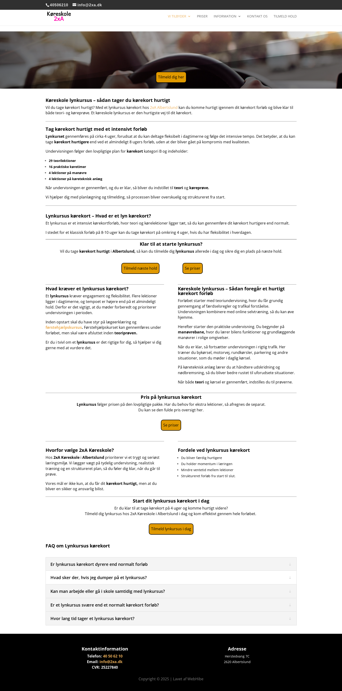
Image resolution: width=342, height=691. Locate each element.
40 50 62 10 (113, 656)
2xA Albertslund (164, 107)
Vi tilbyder (177, 16)
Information (225, 16)
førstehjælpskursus (64, 327)
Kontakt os (257, 16)
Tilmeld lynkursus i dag (171, 528)
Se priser (192, 268)
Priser (202, 16)
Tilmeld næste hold (140, 268)
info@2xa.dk (111, 661)
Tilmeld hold (285, 16)
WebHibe (195, 678)
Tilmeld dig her (171, 77)
